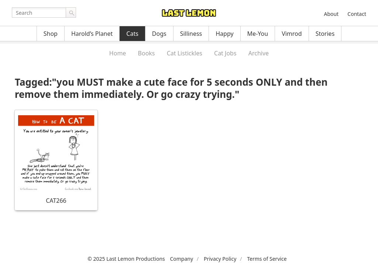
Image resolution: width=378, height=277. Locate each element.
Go (71, 12)
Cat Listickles (184, 53)
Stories (325, 34)
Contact (356, 13)
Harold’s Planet (92, 34)
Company (181, 258)
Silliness (191, 34)
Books (146, 53)
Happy (224, 34)
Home (117, 53)
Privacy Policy (220, 258)
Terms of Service (267, 258)
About (331, 13)
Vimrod (292, 34)
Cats (132, 34)
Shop (51, 34)
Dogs (159, 34)
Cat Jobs (225, 53)
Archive (258, 53)
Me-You (257, 34)
